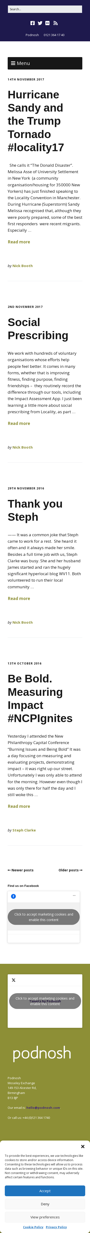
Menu (23, 63)
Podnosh (32, 35)
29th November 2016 (26, 488)
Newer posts (23, 870)
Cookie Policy (33, 1227)
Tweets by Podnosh (45, 1001)
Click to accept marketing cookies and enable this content (43, 917)
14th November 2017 (26, 79)
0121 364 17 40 (54, 35)
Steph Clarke (24, 830)
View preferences (45, 1217)
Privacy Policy (56, 1227)
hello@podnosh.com (43, 1107)
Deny (45, 1203)
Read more (19, 242)
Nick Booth (22, 265)
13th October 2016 (25, 663)
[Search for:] (45, 9)
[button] (82, 1146)
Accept (45, 1190)
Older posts (69, 870)
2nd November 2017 (25, 307)
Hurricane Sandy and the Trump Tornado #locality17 (36, 121)
